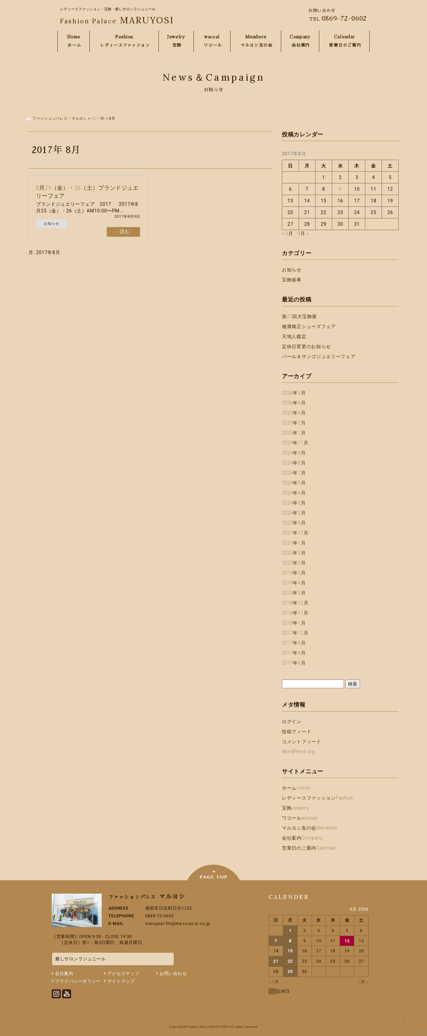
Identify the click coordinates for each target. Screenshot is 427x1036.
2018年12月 (295, 603)
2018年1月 (294, 623)
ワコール (299, 818)
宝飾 (295, 808)
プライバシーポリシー (78, 981)
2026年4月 (294, 402)
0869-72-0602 (344, 18)
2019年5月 (294, 573)
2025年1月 (294, 432)
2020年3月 (294, 563)
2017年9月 (294, 643)
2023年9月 (294, 523)
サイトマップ (121, 981)
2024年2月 (294, 512)
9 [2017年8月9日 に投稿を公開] (340, 189)
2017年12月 (295, 633)
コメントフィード (301, 741)
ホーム (296, 788)
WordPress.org (298, 751)
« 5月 (274, 981)
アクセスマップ (123, 973)
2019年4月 (294, 583)
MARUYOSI (117, 20)
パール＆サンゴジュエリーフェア (319, 356)
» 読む (123, 231)
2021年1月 (294, 543)
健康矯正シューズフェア (309, 326)
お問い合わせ (173, 973)
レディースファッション (318, 798)
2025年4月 (294, 412)
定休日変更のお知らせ (306, 346)
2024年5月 (294, 482)
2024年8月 (294, 462)
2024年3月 (294, 502)
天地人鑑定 (294, 336)
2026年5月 (294, 392)
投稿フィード (296, 731)
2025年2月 (294, 422)
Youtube (66, 993)
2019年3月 (294, 593)
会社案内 (302, 838)
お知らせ (51, 223)
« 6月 (287, 233)
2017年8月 (294, 653)
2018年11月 (295, 613)
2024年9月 (294, 452)
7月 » (363, 981)
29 (290, 971)
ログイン (292, 721)
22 (290, 961)
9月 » (303, 233)
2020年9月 (294, 553)
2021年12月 (295, 533)
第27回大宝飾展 (299, 316)
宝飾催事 (292, 279)
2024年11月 (295, 442)
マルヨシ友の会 (309, 828)
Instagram (56, 993)
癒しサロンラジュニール (80, 958)
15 (290, 950)
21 (276, 961)
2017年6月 (294, 663)
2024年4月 (294, 492)
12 (347, 940)
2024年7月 (294, 472)
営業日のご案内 (309, 848)
